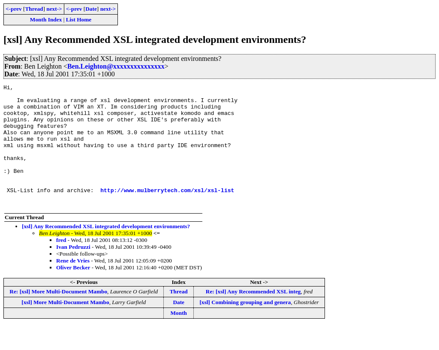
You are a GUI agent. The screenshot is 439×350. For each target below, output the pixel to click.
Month (178, 337)
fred (61, 264)
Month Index (46, 19)
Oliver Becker (73, 292)
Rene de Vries (73, 285)
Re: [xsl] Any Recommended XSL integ (253, 316)
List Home (79, 19)
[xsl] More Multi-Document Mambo (65, 326)
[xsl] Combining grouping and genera (245, 326)
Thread (34, 9)
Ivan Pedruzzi (73, 271)
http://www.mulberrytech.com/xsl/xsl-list (167, 212)
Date (91, 9)
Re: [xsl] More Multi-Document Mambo (58, 316)
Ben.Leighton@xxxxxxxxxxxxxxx (116, 66)
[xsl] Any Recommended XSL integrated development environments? (106, 250)
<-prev (14, 9)
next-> (54, 9)
